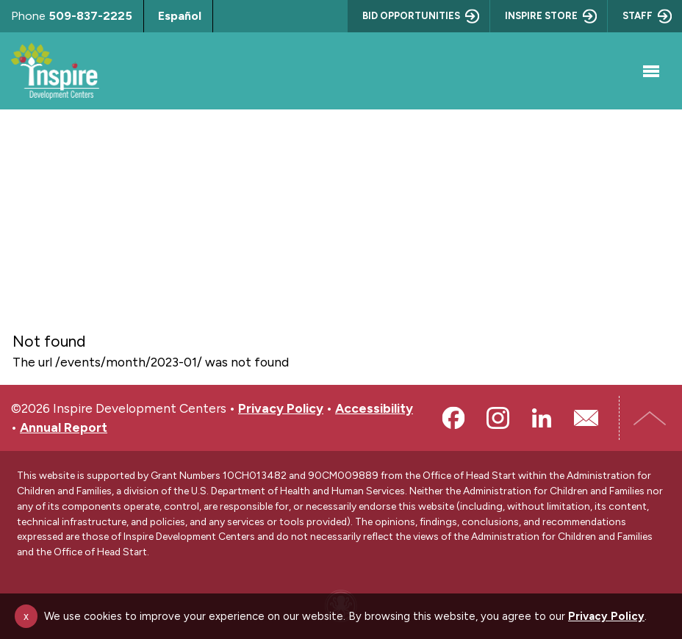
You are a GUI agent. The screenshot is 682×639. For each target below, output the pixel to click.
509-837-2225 (90, 16)
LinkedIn (541, 418)
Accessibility (374, 408)
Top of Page (652, 418)
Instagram (497, 418)
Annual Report (63, 427)
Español (179, 16)
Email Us (585, 418)
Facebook (453, 418)
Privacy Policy (280, 408)
